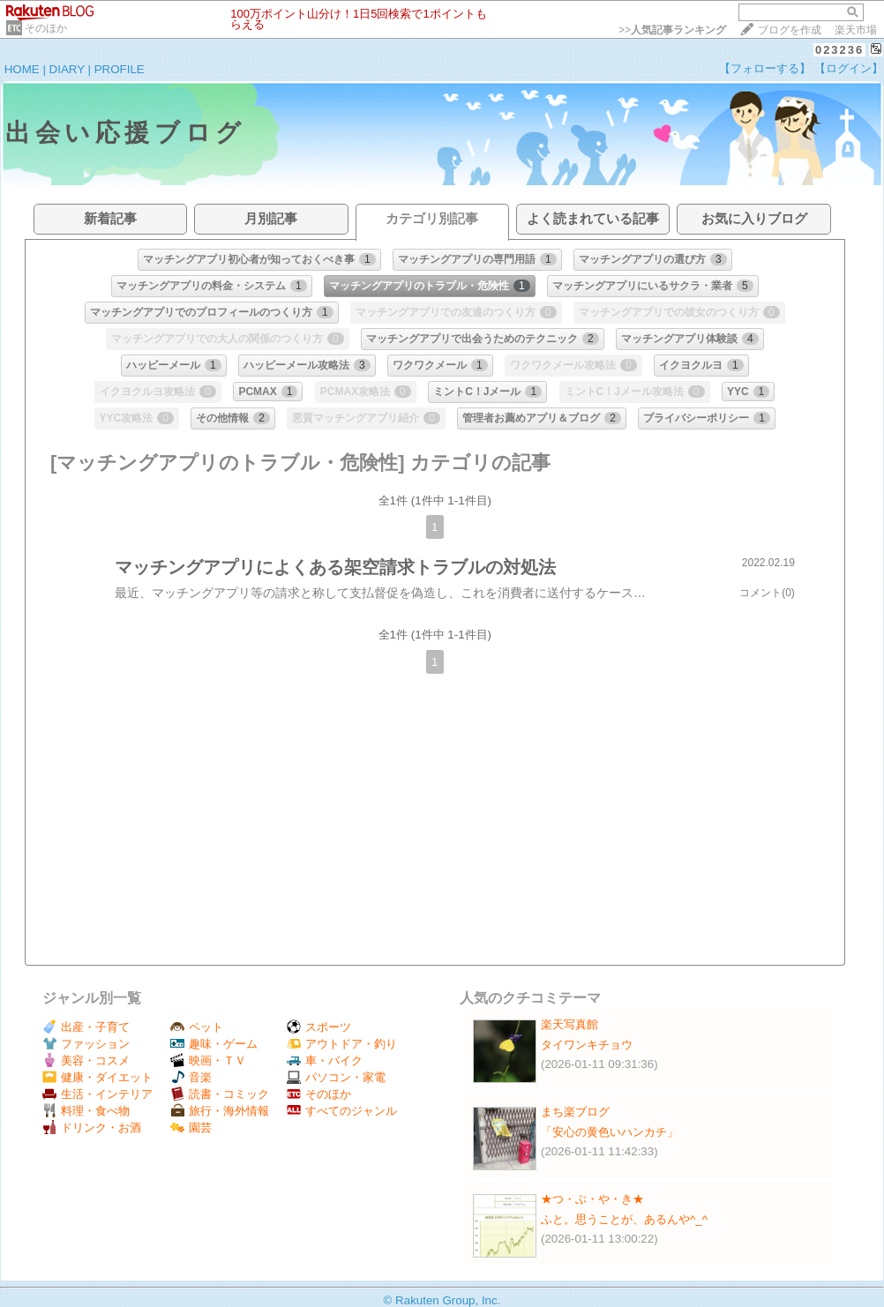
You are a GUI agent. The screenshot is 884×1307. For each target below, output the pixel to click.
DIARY (67, 69)
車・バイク (325, 1060)
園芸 (191, 1127)
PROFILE (119, 69)
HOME (22, 69)
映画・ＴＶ (208, 1060)
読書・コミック (219, 1094)
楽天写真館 (569, 1024)
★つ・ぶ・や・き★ (592, 1199)
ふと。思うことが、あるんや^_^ (624, 1219)
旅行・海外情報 (219, 1110)
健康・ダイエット (97, 1077)
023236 (839, 49)
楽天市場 (856, 30)
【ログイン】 (848, 68)
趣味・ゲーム (214, 1043)
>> (672, 30)
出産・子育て (86, 1027)
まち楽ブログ (575, 1111)
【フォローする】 (765, 68)
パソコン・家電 (336, 1077)
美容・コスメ (86, 1060)
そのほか (46, 28)
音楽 (191, 1077)
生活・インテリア (97, 1094)
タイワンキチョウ (587, 1044)
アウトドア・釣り (342, 1043)
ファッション (86, 1043)
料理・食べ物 (86, 1110)
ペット (196, 1027)
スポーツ (319, 1027)
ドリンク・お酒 (91, 1127)
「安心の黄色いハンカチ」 (609, 1132)
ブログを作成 (789, 30)
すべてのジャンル (342, 1110)
